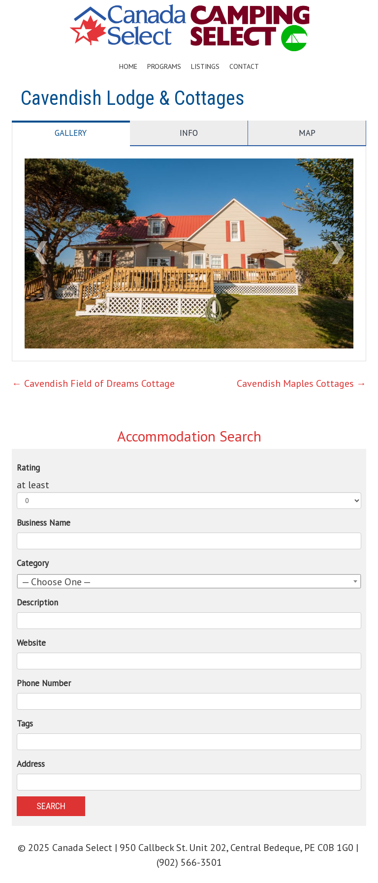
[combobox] (189, 581)
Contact (244, 66)
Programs (164, 66)
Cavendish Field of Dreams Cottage (93, 383)
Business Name (43, 522)
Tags (25, 723)
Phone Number (44, 683)
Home (128, 66)
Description (37, 602)
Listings (205, 66)
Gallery (71, 132)
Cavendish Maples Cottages (301, 383)
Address (31, 763)
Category (33, 563)
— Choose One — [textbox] (56, 581)
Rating (28, 467)
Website (31, 642)
